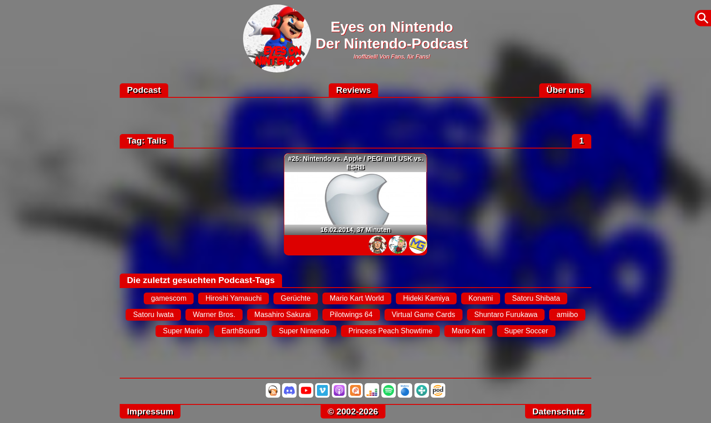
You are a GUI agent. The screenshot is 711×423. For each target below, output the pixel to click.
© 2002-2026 (353, 411)
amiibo (567, 314)
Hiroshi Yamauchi (233, 298)
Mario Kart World (357, 298)
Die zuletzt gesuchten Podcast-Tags (201, 280)
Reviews (353, 90)
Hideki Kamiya (426, 298)
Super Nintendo (304, 331)
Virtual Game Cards (423, 314)
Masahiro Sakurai (282, 314)
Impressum (150, 411)
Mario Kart (468, 331)
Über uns (565, 90)
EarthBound (240, 331)
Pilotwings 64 (351, 314)
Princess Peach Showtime (390, 331)
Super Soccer (526, 331)
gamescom (168, 298)
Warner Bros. (214, 314)
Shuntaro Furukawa (506, 314)
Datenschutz (558, 411)
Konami (480, 298)
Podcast (144, 90)
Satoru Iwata (153, 314)
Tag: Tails (146, 140)
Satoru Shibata (536, 298)
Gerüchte (296, 298)
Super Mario (182, 331)
